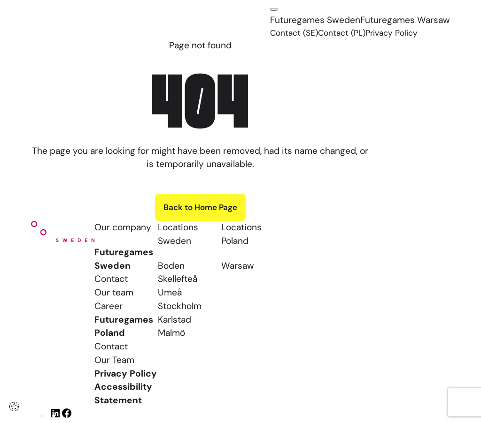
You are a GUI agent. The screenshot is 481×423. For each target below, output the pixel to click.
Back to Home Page (200, 207)
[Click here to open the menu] (274, 9)
